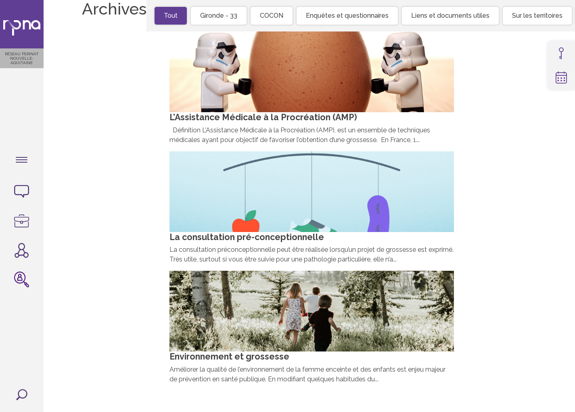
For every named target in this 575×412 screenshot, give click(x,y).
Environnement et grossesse (231, 358)
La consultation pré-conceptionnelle (248, 239)
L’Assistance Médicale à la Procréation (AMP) (266, 119)
